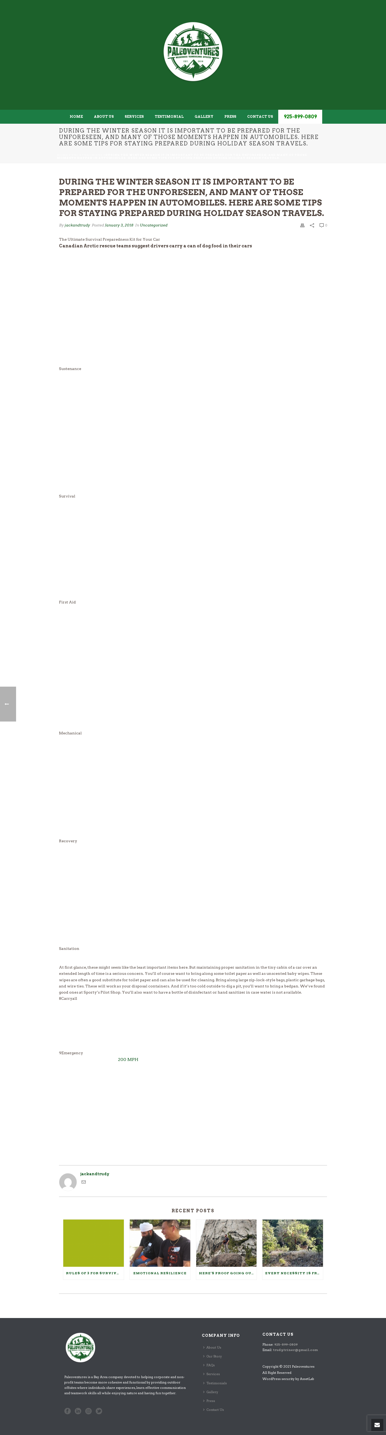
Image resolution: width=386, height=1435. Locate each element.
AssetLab (307, 1379)
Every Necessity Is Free (293, 1273)
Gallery (204, 117)
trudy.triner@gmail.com (295, 1350)
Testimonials (215, 1383)
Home (76, 117)
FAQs (209, 1365)
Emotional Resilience (160, 1273)
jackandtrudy (77, 225)
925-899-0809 (300, 116)
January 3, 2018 (119, 225)
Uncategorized (87, 154)
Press (230, 117)
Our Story (212, 1356)
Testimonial (169, 117)
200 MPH (128, 1059)
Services (134, 117)
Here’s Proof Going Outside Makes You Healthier (228, 1273)
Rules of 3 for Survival (94, 1273)
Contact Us (260, 117)
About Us (104, 117)
